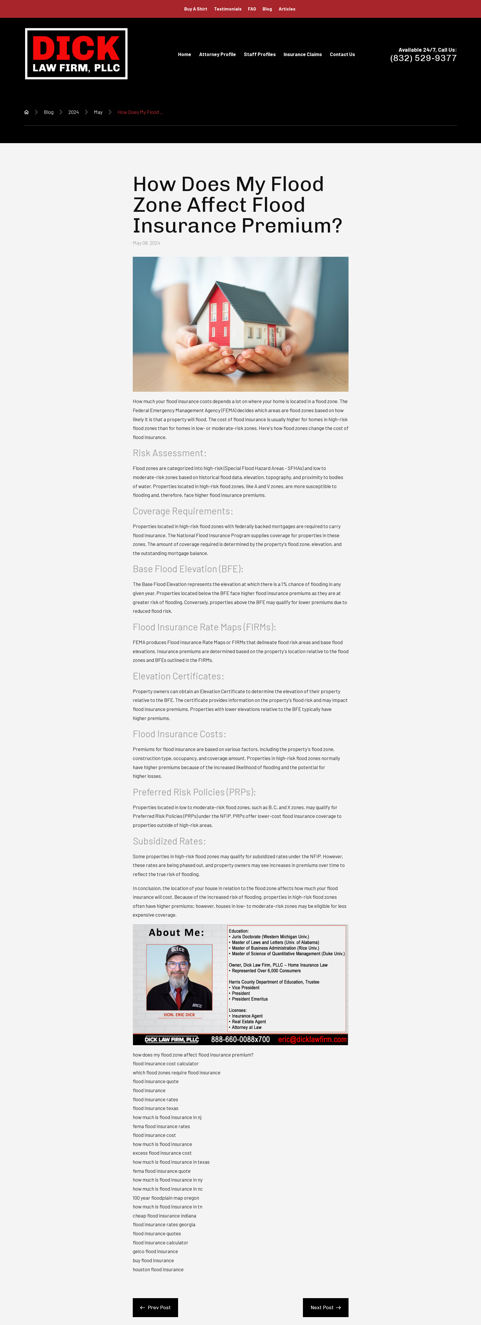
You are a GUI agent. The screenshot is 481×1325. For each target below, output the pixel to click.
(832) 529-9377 (423, 58)
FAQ (252, 8)
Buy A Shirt (195, 8)
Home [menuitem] (184, 54)
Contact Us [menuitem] (342, 54)
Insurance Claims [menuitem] (303, 54)
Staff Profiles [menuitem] (260, 54)
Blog (267, 8)
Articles (287, 8)
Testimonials (228, 8)
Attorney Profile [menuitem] (217, 54)
